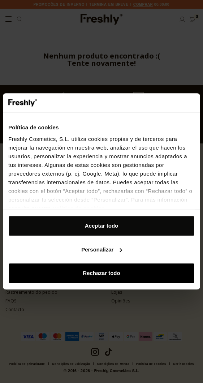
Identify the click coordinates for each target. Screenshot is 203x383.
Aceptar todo (101, 226)
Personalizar (101, 249)
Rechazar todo (101, 273)
